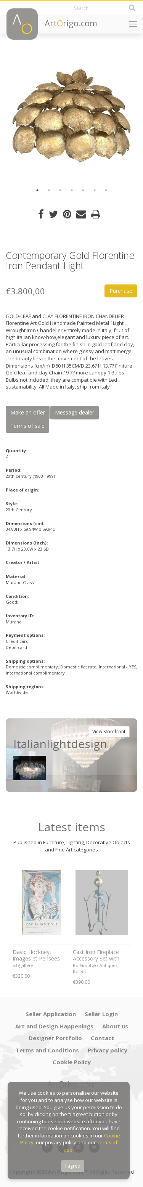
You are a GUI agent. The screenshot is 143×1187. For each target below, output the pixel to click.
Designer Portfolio (55, 1038)
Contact (102, 1038)
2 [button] (49, 190)
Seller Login (101, 1014)
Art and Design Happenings (54, 1026)
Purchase (120, 290)
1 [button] (37, 190)
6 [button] (94, 190)
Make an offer (27, 412)
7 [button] (106, 190)
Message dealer (74, 412)
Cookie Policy (72, 1062)
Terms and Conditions (47, 1050)
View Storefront (108, 731)
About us (115, 1026)
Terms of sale (27, 425)
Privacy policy (107, 1050)
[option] (71, 115)
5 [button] (83, 190)
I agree (72, 1166)
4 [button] (72, 190)
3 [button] (60, 190)
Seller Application (51, 1014)
